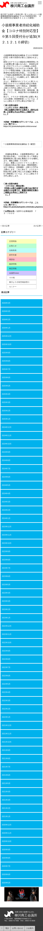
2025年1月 (6, 419)
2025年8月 (6, 361)
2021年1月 (6, 816)
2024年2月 (6, 510)
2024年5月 (6, 485)
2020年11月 (6, 833)
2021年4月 (6, 792)
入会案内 (29, 928)
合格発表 (13, 250)
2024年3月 (6, 502)
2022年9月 (6, 651)
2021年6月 (6, 775)
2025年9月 (6, 353)
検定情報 (13, 268)
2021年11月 (6, 734)
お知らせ (13, 246)
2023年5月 (6, 585)
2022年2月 (6, 709)
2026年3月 (6, 311)
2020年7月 (6, 866)
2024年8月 (6, 460)
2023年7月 (6, 568)
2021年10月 (6, 742)
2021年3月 (6, 800)
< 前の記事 (5, 226)
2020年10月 (6, 841)
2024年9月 (6, 452)
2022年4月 (6, 692)
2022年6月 (6, 676)
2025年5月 (6, 386)
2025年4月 (6, 394)
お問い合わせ (17, 928)
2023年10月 (6, 543)
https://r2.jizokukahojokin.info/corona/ (20, 126)
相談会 (12, 259)
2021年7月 (6, 767)
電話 (7, 928)
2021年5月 (6, 783)
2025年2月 (6, 411)
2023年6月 (6, 576)
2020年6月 (6, 874)
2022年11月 (6, 634)
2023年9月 (6, 551)
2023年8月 (6, 560)
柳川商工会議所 (22, 6)
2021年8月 (6, 758)
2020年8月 (6, 858)
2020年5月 (6, 883)
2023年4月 (6, 593)
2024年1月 (6, 518)
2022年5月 (6, 684)
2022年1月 (6, 717)
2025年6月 (6, 377)
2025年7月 (6, 369)
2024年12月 (6, 427)
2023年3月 (6, 601)
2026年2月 (6, 320)
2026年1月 (6, 328)
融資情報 (13, 264)
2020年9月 (6, 850)
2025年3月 (6, 402)
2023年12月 (6, 527)
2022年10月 (6, 643)
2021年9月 (6, 750)
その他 (12, 278)
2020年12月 (6, 825)
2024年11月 (6, 435)
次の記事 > (37, 226)
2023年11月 (6, 535)
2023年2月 (6, 609)
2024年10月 (6, 444)
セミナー (13, 287)
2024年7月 (6, 469)
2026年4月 (6, 303)
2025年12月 (6, 336)
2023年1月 (6, 618)
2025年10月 (6, 344)
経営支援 (13, 255)
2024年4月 (6, 493)
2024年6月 (6, 477)
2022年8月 (6, 659)
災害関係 (13, 241)
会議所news (14, 273)
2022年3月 (6, 700)
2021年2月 (6, 808)
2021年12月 (6, 725)
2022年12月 (6, 626)
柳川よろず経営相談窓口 (19, 282)
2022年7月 (6, 667)
